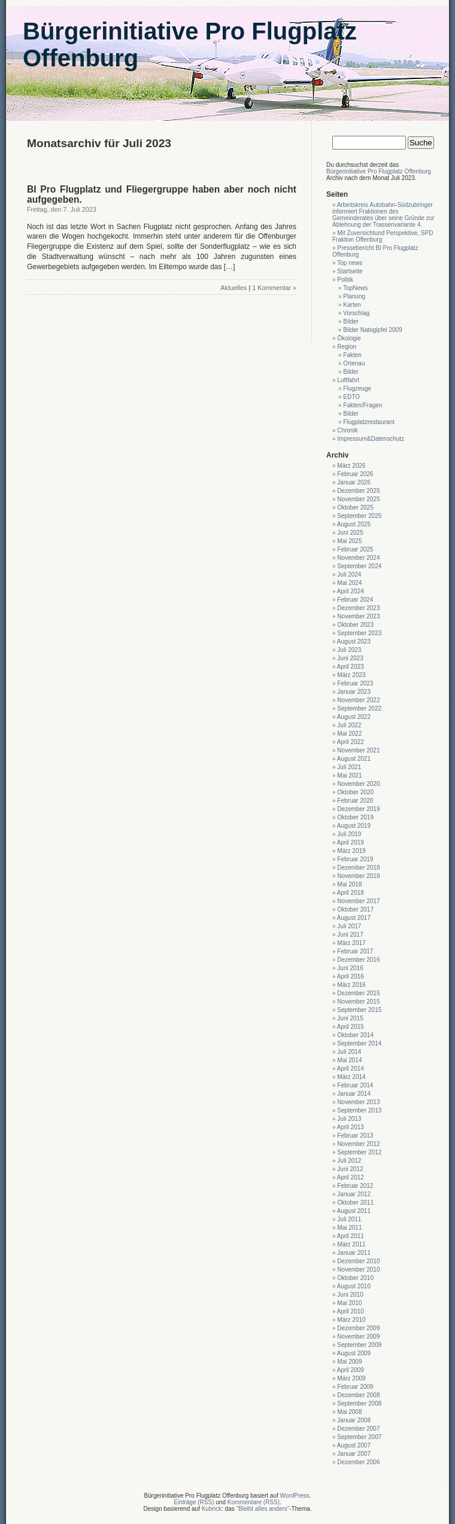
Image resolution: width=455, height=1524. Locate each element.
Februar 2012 (355, 1185)
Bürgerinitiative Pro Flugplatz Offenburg (378, 171)
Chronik (347, 430)
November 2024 (358, 557)
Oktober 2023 (355, 624)
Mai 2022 (349, 733)
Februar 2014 (355, 1085)
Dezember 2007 (358, 1428)
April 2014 (350, 1068)
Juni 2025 (350, 532)
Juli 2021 (349, 767)
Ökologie (348, 338)
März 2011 (351, 1244)
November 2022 (358, 700)
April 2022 (350, 742)
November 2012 (358, 1144)
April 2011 (350, 1236)
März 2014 (351, 1077)
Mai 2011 (349, 1227)
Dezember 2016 (358, 959)
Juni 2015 (350, 1018)
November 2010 (358, 1269)
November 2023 (358, 616)
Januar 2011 (354, 1252)
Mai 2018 (349, 884)
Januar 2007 (354, 1453)
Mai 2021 (349, 775)
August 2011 (354, 1211)
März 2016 (351, 985)
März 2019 (351, 851)
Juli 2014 (349, 1051)
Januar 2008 (354, 1420)
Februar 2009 (355, 1386)
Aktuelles (233, 287)
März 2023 (351, 675)
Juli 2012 (349, 1160)
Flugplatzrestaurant (369, 422)
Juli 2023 (349, 650)
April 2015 (350, 1026)
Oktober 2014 (355, 1035)
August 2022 (354, 717)
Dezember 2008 (358, 1395)
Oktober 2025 (355, 507)
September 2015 (359, 1010)
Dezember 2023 (358, 608)
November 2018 (358, 876)
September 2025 (359, 516)
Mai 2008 (349, 1412)
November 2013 (358, 1102)
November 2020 (358, 784)
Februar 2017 (355, 951)
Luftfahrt (348, 380)
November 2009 (358, 1336)
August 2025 (354, 524)
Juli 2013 (349, 1118)
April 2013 (350, 1127)
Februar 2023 (355, 683)
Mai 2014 (349, 1060)
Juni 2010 (350, 1294)
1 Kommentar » (274, 287)
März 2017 (351, 943)
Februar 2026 (355, 474)
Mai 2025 (349, 541)
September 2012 (359, 1152)
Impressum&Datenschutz (370, 438)
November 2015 (358, 1001)
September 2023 (359, 633)
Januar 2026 (354, 482)
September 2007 (359, 1437)
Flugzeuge (357, 388)
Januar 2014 (354, 1093)
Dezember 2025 (358, 490)
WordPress (295, 1495)
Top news (349, 263)
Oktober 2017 (355, 909)
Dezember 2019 (358, 809)
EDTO (351, 397)
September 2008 (359, 1403)
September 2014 (359, 1043)
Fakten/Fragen (362, 405)
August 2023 (354, 641)
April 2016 (350, 976)
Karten (351, 304)
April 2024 (350, 591)
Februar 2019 (355, 859)
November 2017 (358, 901)
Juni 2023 (350, 658)
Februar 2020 (355, 800)
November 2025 (358, 499)
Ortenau (354, 363)
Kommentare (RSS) (254, 1502)
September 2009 (359, 1345)
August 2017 (354, 918)
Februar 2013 (355, 1135)
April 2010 (350, 1311)
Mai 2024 (349, 583)
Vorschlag (356, 313)
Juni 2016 (350, 968)
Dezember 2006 (358, 1462)
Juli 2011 (349, 1219)
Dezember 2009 (358, 1328)
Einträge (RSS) (194, 1502)
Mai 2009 (349, 1361)
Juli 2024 (349, 574)
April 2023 (350, 666)
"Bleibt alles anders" (263, 1508)
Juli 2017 (349, 926)
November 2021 (358, 750)
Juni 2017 (350, 934)
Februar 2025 (355, 549)
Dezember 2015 (358, 993)
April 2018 (350, 892)
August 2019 (354, 825)
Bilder (351, 321)
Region (346, 346)
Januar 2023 (354, 691)
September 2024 (359, 566)
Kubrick (212, 1508)
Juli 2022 (349, 725)
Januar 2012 (354, 1194)
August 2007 (354, 1445)
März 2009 (351, 1378)
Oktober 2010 (355, 1278)
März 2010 (351, 1319)
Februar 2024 (355, 599)
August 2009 (354, 1353)
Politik (345, 279)
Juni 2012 (350, 1169)
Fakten (352, 355)
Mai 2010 (349, 1303)
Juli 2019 (349, 834)
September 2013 (359, 1110)
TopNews (355, 288)
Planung (354, 296)
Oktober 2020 (355, 792)
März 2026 (351, 465)
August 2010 (354, 1286)
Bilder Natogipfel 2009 (372, 330)
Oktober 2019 (355, 817)
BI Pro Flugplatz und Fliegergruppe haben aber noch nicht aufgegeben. (161, 194)
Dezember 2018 (358, 867)
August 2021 (354, 758)
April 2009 (350, 1370)
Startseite (349, 271)
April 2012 (350, 1177)
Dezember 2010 (358, 1261)
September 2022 (359, 708)
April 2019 (350, 842)
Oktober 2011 (355, 1202)
